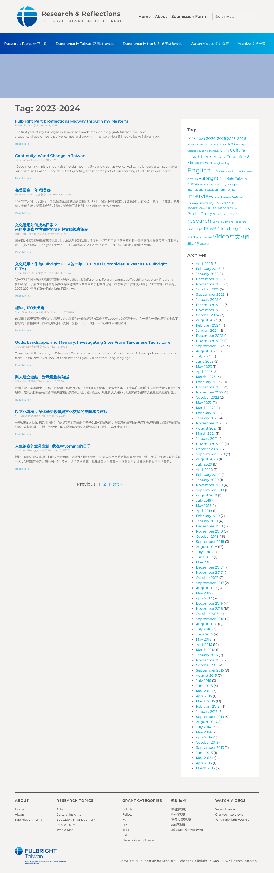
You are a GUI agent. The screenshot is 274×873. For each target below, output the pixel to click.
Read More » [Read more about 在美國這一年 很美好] (23, 213)
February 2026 (208, 269)
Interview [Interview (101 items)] (200, 196)
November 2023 (209, 341)
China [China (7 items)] (224, 150)
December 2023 (209, 336)
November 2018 (209, 531)
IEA (124, 835)
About (161, 16)
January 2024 (207, 330)
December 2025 (209, 279)
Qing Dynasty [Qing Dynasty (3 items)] (221, 214)
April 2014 (204, 737)
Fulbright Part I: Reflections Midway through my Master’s (71, 121)
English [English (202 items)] (199, 170)
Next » (115, 484)
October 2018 (207, 536)
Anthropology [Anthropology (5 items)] (217, 144)
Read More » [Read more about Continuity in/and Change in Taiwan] (23, 178)
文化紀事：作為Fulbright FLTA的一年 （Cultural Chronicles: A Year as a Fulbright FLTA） (91, 266)
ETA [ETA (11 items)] (214, 171)
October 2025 (207, 289)
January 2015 (207, 712)
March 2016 (205, 650)
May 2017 (203, 593)
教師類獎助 (178, 825)
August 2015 (206, 675)
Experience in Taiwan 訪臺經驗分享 (84, 44)
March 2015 (205, 701)
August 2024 (207, 320)
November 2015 (209, 660)
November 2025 (209, 284)
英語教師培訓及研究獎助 (187, 830)
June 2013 (204, 753)
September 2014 (210, 717)
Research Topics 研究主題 (25, 44)
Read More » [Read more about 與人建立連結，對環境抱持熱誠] (23, 399)
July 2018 (203, 552)
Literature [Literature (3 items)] (225, 197)
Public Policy (66, 825)
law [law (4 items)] (216, 197)
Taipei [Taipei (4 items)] (199, 229)
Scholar (128, 809)
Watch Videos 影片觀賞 (210, 44)
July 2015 (203, 681)
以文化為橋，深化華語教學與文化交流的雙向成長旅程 (61, 411)
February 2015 (208, 706)
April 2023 (204, 372)
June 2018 (204, 557)
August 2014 (206, 722)
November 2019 (209, 485)
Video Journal (225, 809)
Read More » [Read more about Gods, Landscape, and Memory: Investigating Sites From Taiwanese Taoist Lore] (23, 365)
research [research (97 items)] (199, 220)
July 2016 (203, 629)
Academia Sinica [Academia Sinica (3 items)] (197, 144)
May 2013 (203, 758)
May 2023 (204, 367)
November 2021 (209, 423)
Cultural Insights (69, 814)
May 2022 (204, 403)
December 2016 (209, 603)
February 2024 (208, 325)
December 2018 (209, 526)
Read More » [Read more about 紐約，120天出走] (23, 330)
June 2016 (204, 634)
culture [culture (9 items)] (211, 157)
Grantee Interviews (229, 814)
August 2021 (206, 428)
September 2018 (210, 542)
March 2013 (205, 768)
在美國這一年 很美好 (33, 190)
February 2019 (208, 516)
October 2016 (207, 614)
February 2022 (208, 413)
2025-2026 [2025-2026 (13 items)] (236, 138)
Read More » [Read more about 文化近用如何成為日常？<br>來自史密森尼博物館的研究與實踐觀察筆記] (23, 252)
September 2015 (210, 670)
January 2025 (207, 300)
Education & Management (76, 820)
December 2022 (209, 387)
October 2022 (207, 397)
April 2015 (204, 696)
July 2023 (204, 356)
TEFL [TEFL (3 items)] (198, 237)
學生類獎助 (178, 814)
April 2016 (204, 645)
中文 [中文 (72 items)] (235, 236)
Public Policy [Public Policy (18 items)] (199, 213)
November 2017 (209, 572)
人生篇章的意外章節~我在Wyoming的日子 (53, 446)
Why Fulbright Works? (232, 820)
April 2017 (204, 598)
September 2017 (210, 583)
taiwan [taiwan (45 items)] (212, 228)
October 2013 (207, 742)
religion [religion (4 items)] (234, 214)
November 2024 (210, 310)
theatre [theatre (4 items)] (207, 237)
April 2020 (204, 470)
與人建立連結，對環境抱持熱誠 (42, 377)
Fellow (127, 814)
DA (124, 825)
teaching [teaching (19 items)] (229, 228)
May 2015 (203, 691)
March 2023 (206, 377)
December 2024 (210, 305)
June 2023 (204, 361)
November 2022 (209, 392)
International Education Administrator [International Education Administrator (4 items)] (212, 189)
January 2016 (207, 655)
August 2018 (206, 547)
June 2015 (204, 686)
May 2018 (203, 562)
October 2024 (207, 315)
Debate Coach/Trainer (138, 840)
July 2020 (204, 464)
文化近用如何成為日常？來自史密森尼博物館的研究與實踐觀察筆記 (51, 227)
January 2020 (207, 480)
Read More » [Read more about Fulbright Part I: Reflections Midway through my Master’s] (23, 143)
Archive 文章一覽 (251, 44)
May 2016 (203, 639)
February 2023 (208, 382)
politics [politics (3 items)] (238, 208)
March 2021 (205, 433)
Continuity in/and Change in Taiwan (50, 155)
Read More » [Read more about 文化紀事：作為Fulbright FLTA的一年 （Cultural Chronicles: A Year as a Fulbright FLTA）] (23, 295)
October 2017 (207, 578)
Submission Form (188, 16)
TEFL (126, 830)
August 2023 (206, 351)
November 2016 (209, 609)
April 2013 (204, 763)
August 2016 (206, 624)
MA (124, 820)
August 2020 (207, 459)
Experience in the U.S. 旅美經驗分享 (152, 44)
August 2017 (206, 588)
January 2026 (207, 274)
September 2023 (210, 346)
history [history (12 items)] (193, 184)
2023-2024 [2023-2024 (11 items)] (196, 139)
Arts (60, 809)
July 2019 (203, 500)
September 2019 (210, 490)
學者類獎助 (178, 809)
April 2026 (204, 264)
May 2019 (203, 506)
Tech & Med (65, 830)
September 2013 (210, 748)
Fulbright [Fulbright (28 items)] (208, 178)
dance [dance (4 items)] (222, 157)
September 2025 (210, 294)
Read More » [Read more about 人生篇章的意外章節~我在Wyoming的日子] (23, 468)
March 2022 (206, 408)
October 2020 (207, 449)
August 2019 (206, 495)
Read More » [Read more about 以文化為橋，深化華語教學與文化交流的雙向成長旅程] (23, 434)
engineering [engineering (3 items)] (221, 163)
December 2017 (209, 567)
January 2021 (207, 439)
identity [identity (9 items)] (220, 184)
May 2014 (204, 732)
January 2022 (207, 418)
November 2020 (210, 444)
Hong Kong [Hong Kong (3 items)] (207, 184)
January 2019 (207, 521)
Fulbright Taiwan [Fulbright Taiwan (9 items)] (233, 179)
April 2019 (204, 511)
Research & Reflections (81, 13)
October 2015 (207, 665)
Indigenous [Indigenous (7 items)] (235, 184)
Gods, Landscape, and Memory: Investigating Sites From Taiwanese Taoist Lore (92, 342)
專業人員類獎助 (181, 820)
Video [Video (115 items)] (221, 236)
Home (144, 16)
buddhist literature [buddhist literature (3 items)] (209, 151)
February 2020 (208, 475)
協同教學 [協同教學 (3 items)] (204, 244)
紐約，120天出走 (29, 308)
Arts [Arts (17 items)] (231, 144)
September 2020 (210, 454)
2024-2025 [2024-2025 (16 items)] (216, 138)
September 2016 (210, 619)
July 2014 (203, 727)
